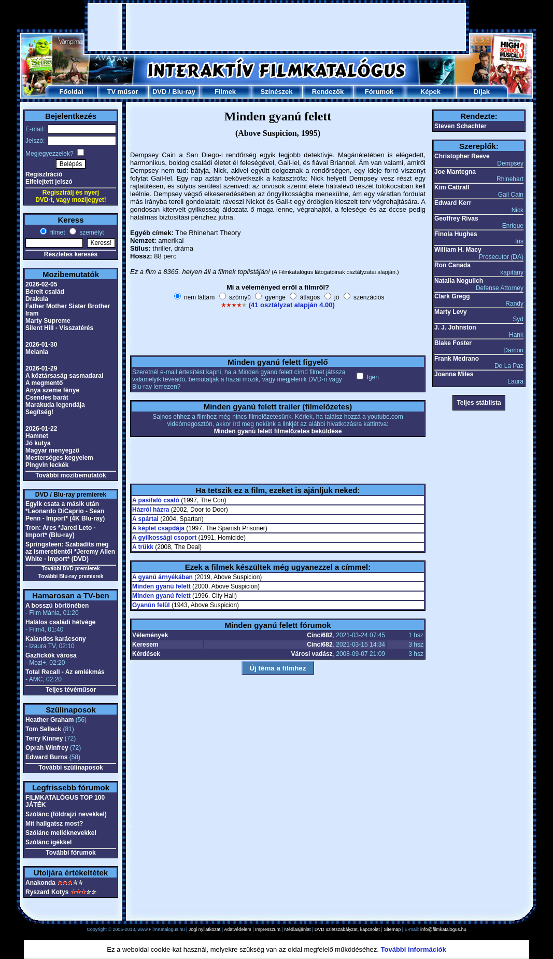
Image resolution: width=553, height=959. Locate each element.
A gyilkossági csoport (164, 537)
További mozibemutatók (70, 475)
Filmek (225, 91)
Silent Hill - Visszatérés (59, 328)
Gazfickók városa (51, 655)
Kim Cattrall (451, 187)
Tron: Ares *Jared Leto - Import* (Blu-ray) (60, 531)
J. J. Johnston (455, 327)
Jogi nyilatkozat (205, 929)
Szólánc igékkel (48, 842)
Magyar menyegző (52, 450)
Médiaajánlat (297, 929)
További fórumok (70, 852)
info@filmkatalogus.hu (443, 929)
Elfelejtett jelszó (49, 181)
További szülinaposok (70, 767)
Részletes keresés (70, 254)
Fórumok (379, 91)
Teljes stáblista (479, 402)
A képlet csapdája (158, 528)
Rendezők (328, 91)
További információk (413, 949)
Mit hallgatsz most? (54, 823)
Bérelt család (44, 291)
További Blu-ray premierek (70, 576)
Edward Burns (46, 757)
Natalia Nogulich (458, 280)
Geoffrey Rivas (456, 218)
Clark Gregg (452, 296)
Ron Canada (452, 265)
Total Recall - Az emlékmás (65, 672)
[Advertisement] (276, 27)
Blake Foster (453, 343)
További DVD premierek (70, 568)
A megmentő (44, 383)
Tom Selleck (43, 729)
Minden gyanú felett (161, 586)
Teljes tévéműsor (71, 689)
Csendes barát (46, 397)
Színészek (276, 91)
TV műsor (122, 91)
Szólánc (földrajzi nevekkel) (66, 814)
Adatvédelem (237, 929)
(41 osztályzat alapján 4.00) (292, 305)
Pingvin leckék (46, 465)
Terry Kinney (44, 738)
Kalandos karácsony (55, 638)
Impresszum (267, 929)
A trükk (142, 547)
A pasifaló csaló (155, 500)
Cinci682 (319, 635)
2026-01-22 (41, 428)
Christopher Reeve (462, 156)
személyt (91, 232)
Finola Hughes (455, 234)
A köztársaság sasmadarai (64, 375)
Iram (31, 313)
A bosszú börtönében (57, 605)
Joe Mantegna (455, 171)
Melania (36, 351)
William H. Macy (457, 249)
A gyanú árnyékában (162, 577)
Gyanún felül (151, 605)
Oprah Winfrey (46, 747)
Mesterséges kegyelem (59, 457)
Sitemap (392, 929)
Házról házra (150, 509)
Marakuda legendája (55, 404)
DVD (159, 91)
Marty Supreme (47, 320)
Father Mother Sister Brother (67, 306)
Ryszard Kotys (46, 892)
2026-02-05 (41, 284)
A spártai (145, 519)
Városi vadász (312, 653)
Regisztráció (43, 174)
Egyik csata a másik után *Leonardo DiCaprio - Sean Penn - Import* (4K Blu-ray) (65, 511)
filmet (56, 232)
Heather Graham (49, 719)
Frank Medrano (456, 358)
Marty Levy (450, 312)
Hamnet (36, 436)
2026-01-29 (41, 368)
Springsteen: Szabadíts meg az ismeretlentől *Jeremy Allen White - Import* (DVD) (70, 552)
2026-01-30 (41, 344)
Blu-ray (183, 91)
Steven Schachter (460, 126)
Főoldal (71, 91)
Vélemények (150, 635)
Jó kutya (38, 443)
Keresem (145, 644)
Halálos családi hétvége (60, 622)
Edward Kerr (452, 203)
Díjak (482, 91)
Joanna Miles (453, 374)
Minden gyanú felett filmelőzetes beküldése (278, 431)
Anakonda (40, 882)
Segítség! (39, 412)
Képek (430, 91)
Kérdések (146, 653)
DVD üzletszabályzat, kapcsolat (347, 929)
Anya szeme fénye (52, 390)
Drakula (36, 299)
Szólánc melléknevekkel (60, 833)
